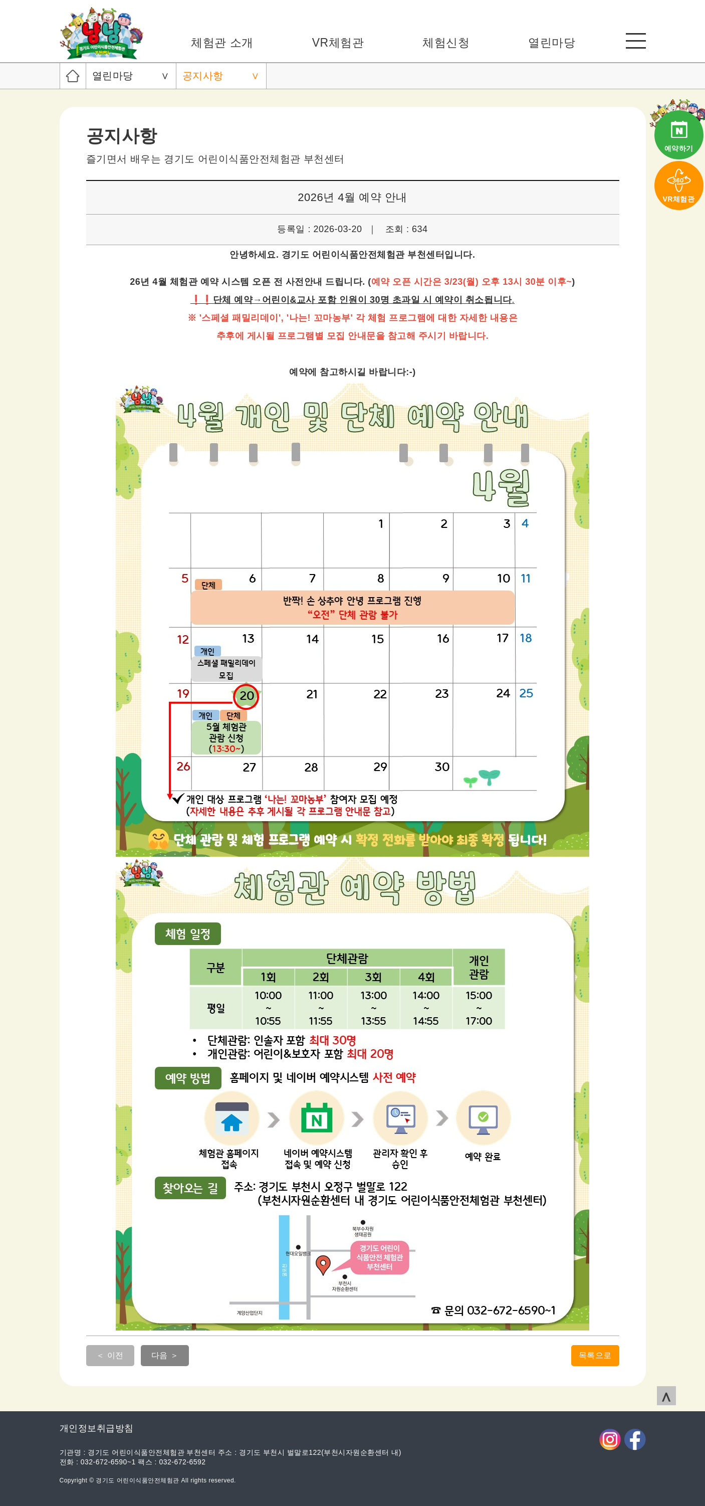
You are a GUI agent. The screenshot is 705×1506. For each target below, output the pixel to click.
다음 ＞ (164, 1355)
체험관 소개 (222, 42)
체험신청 (445, 42)
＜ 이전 (109, 1355)
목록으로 (595, 1355)
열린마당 (551, 42)
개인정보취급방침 (97, 1428)
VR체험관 (338, 42)
